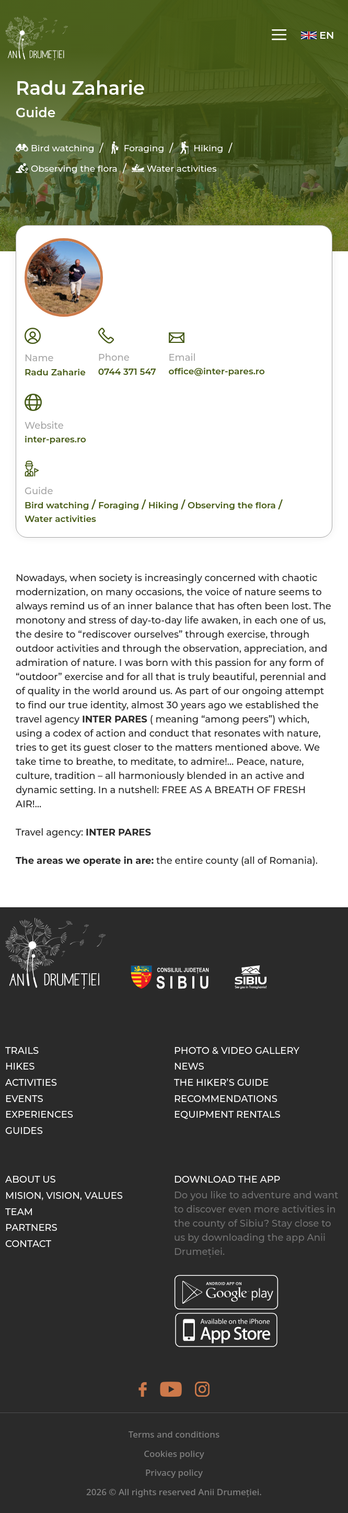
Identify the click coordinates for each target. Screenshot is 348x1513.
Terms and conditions (174, 1434)
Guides (24, 1131)
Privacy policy (174, 1472)
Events (24, 1099)
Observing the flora (67, 168)
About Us (30, 1179)
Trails (22, 1050)
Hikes (19, 1066)
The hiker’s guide (221, 1082)
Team (19, 1212)
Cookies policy (174, 1454)
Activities (31, 1082)
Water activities (174, 168)
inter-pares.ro (55, 439)
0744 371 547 (127, 371)
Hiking (200, 147)
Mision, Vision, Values (64, 1196)
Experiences (39, 1114)
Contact (28, 1244)
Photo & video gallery (236, 1050)
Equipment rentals (227, 1114)
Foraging (137, 147)
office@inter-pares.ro (217, 371)
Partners (31, 1227)
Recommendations (225, 1099)
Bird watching (55, 147)
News (189, 1066)
